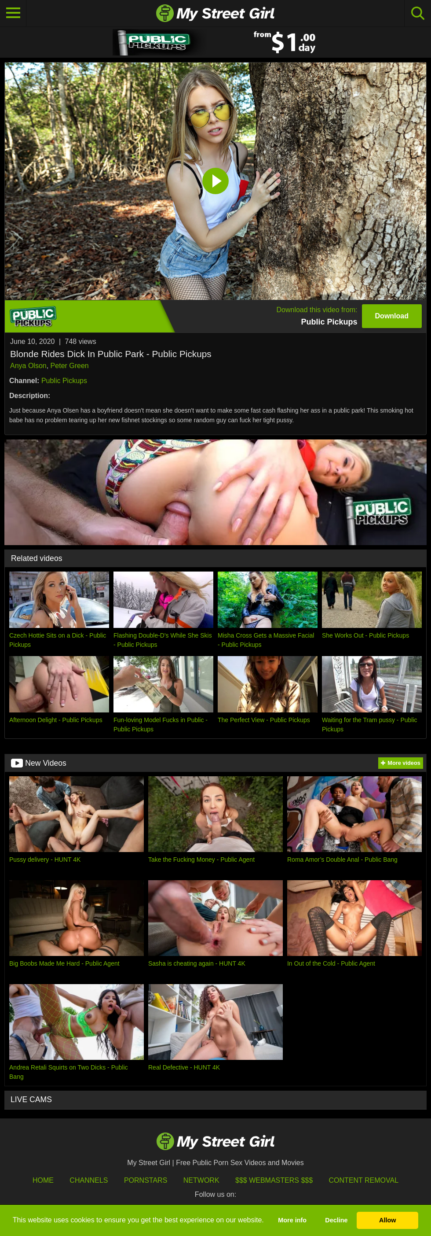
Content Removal (364, 1180)
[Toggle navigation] (13, 13)
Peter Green (70, 365)
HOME (43, 1180)
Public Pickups (64, 380)
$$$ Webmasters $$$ (274, 1180)
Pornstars (145, 1180)
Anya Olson (28, 365)
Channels (88, 1180)
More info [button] (292, 1220)
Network (201, 1180)
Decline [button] (336, 1220)
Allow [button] (387, 1220)
